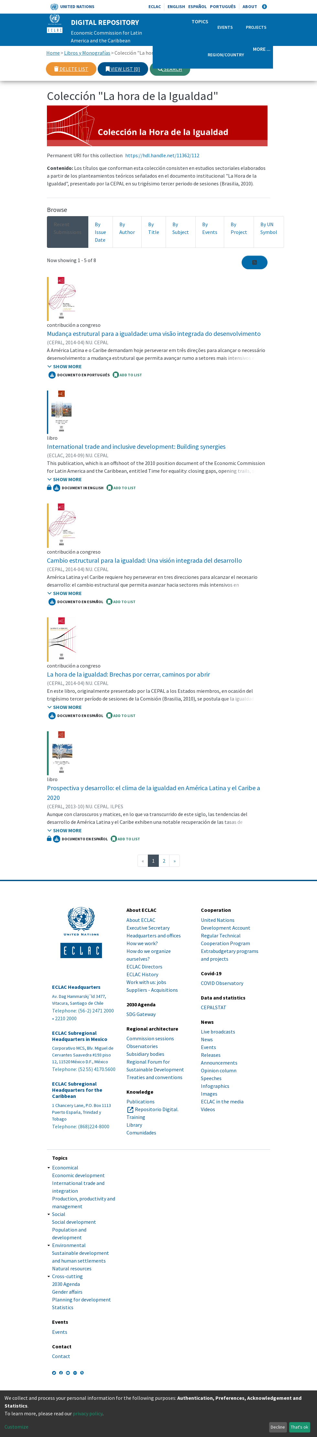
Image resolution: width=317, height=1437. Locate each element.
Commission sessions (150, 1038)
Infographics (215, 1086)
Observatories (142, 1046)
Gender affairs (67, 1291)
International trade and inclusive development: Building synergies (136, 446)
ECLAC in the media (222, 1101)
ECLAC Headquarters (76, 987)
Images (209, 1093)
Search (170, 69)
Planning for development (81, 1299)
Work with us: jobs (146, 982)
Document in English (78, 488)
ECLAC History (142, 974)
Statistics (62, 1307)
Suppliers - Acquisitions (152, 990)
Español (197, 6)
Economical (65, 1167)
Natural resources (72, 1268)
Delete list (71, 69)
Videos (208, 1109)
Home (53, 53)
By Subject (180, 228)
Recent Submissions (68, 228)
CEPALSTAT (213, 1007)
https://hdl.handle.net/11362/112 (162, 155)
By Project (239, 228)
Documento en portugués (79, 375)
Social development (74, 1222)
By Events (209, 228)
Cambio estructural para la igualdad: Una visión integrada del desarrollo (144, 560)
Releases (211, 1055)
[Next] (174, 861)
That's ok (299, 1427)
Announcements (219, 1062)
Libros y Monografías (87, 53)
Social (58, 1214)
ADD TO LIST (127, 374)
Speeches (211, 1078)
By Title (153, 228)
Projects (256, 27)
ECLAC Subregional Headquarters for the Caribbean (77, 1090)
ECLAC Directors (144, 966)
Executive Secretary (147, 927)
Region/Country (226, 55)
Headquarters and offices (153, 935)
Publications (140, 1101)
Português (223, 6)
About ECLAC (140, 920)
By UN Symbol (268, 228)
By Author (127, 228)
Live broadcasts (218, 1031)
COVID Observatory (222, 983)
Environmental (69, 1245)
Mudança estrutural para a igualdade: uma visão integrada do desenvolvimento (154, 333)
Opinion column (218, 1070)
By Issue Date (100, 232)
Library (134, 1125)
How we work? (142, 943)
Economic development (78, 1175)
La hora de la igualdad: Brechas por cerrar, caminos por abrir (128, 674)
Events (225, 27)
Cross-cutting (67, 1276)
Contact (61, 1356)
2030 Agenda (66, 1284)
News (207, 1039)
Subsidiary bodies (145, 1054)
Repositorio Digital (156, 1109)
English (176, 6)
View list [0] (123, 69)
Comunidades (141, 1132)
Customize (16, 1426)
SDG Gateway (141, 1014)
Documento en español (76, 601)
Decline (278, 1427)
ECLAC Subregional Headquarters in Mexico (79, 1036)
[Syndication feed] (255, 262)
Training (135, 1117)
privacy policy (88, 1413)
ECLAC (154, 6)
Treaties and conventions (154, 1077)
